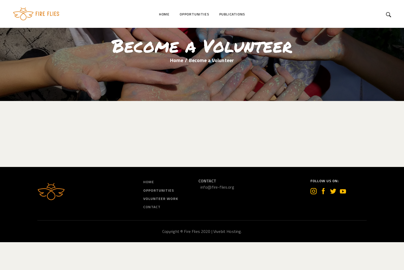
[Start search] (389, 15)
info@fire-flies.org (217, 215)
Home (176, 88)
